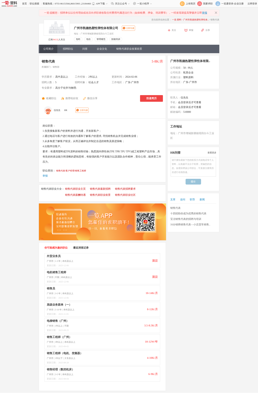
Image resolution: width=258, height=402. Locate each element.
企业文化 (102, 48)
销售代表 (48, 61)
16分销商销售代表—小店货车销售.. (190, 224)
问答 (85, 48)
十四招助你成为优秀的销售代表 (188, 213)
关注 (174, 30)
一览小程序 (143, 3)
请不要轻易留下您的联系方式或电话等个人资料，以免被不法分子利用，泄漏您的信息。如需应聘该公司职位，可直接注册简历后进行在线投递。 (193, 167)
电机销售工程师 (56, 272)
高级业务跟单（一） (59, 304)
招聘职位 (68, 48)
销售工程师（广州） (59, 337)
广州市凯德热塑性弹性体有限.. (190, 61)
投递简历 (151, 98)
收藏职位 (51, 98)
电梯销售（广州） (58, 320)
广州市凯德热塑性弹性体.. (196, 19)
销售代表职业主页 (75, 188)
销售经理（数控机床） (60, 369)
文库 (172, 199)
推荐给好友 (71, 98)
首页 (24, 3)
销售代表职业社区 (125, 195)
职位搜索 (34, 3)
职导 (192, 199)
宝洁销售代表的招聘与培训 (185, 219)
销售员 (51, 288)
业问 (182, 199)
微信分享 (92, 98)
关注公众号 (121, 3)
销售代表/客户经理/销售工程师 (71, 170)
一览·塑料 (176, 19)
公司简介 (48, 48)
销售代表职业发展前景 (129, 48)
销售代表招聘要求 (125, 188)
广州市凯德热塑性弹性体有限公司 (96, 28)
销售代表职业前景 (100, 195)
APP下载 (100, 3)
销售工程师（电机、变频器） (65, 353)
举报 (204, 12)
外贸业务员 (54, 256)
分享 (207, 30)
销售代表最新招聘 (100, 188)
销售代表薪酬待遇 (75, 195)
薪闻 (202, 199)
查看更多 (212, 152)
